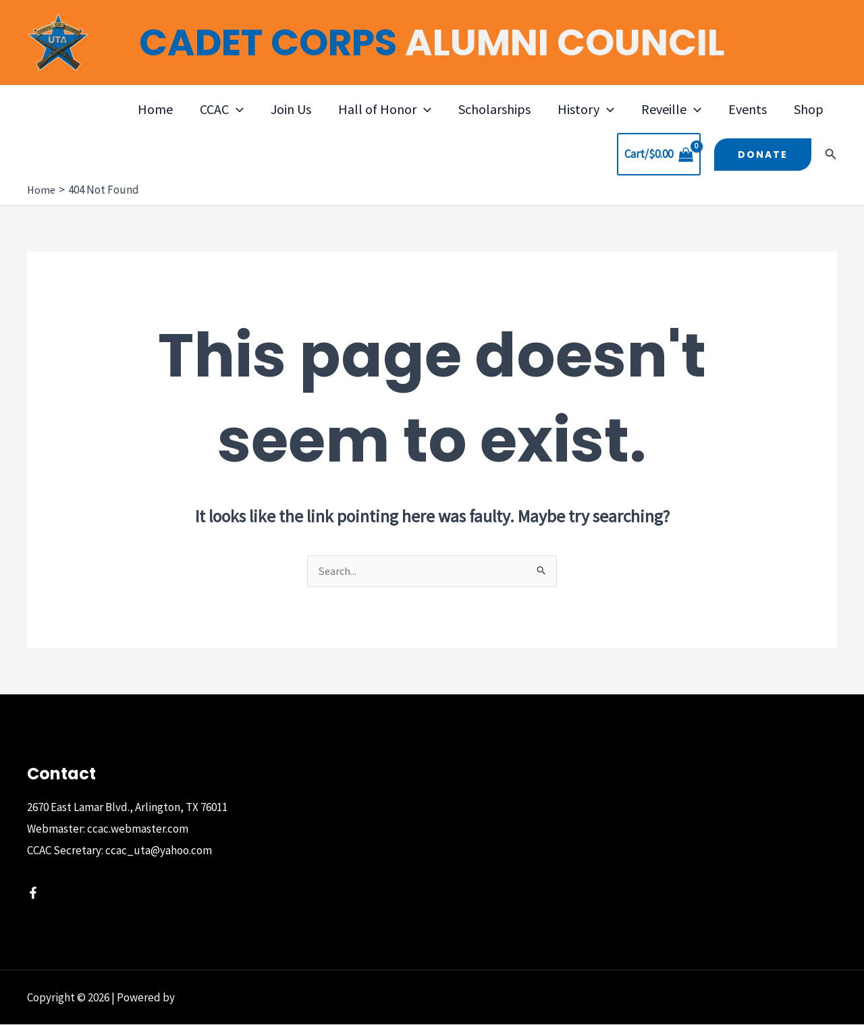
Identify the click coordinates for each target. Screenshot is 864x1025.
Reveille (671, 109)
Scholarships (494, 109)
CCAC (222, 109)
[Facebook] (33, 893)
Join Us (291, 109)
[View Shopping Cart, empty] (659, 154)
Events (747, 109)
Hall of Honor (384, 109)
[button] (236, 109)
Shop (809, 109)
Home (155, 109)
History (586, 109)
